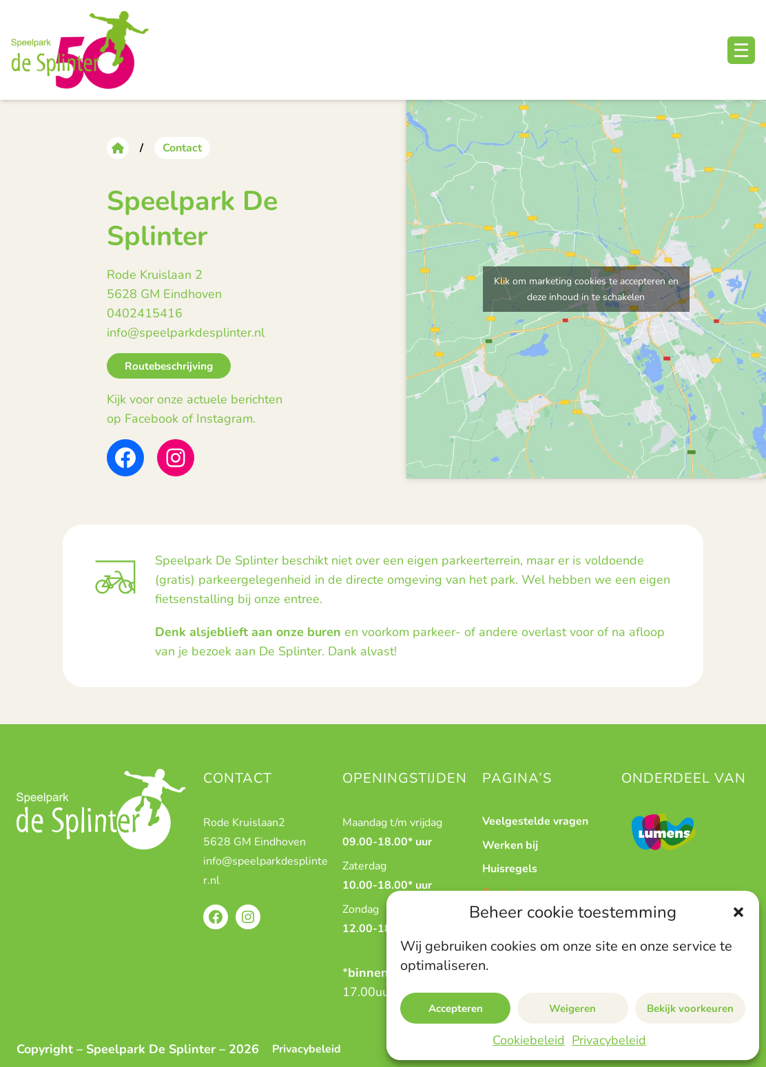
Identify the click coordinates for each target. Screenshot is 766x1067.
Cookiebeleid (529, 1040)
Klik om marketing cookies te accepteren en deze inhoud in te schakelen (586, 289)
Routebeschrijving (169, 366)
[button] (738, 912)
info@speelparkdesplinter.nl (186, 332)
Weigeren (572, 1008)
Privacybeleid (609, 1040)
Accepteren (455, 1008)
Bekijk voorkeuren (690, 1008)
